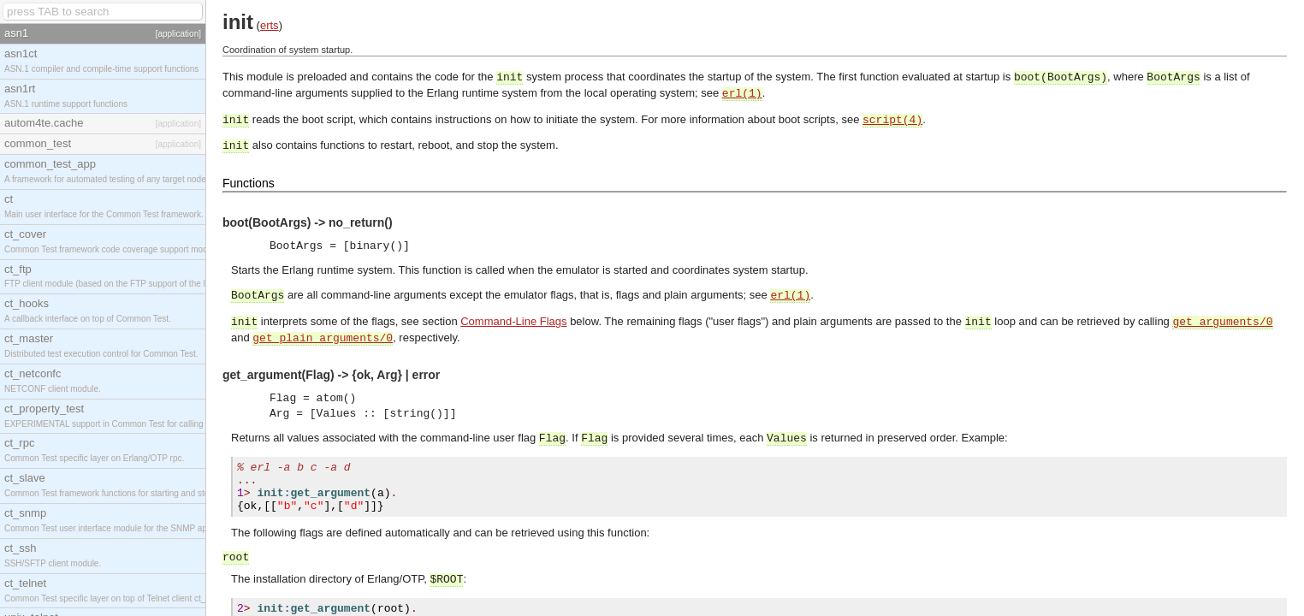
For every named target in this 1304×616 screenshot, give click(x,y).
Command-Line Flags (513, 321)
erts (269, 25)
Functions (248, 183)
